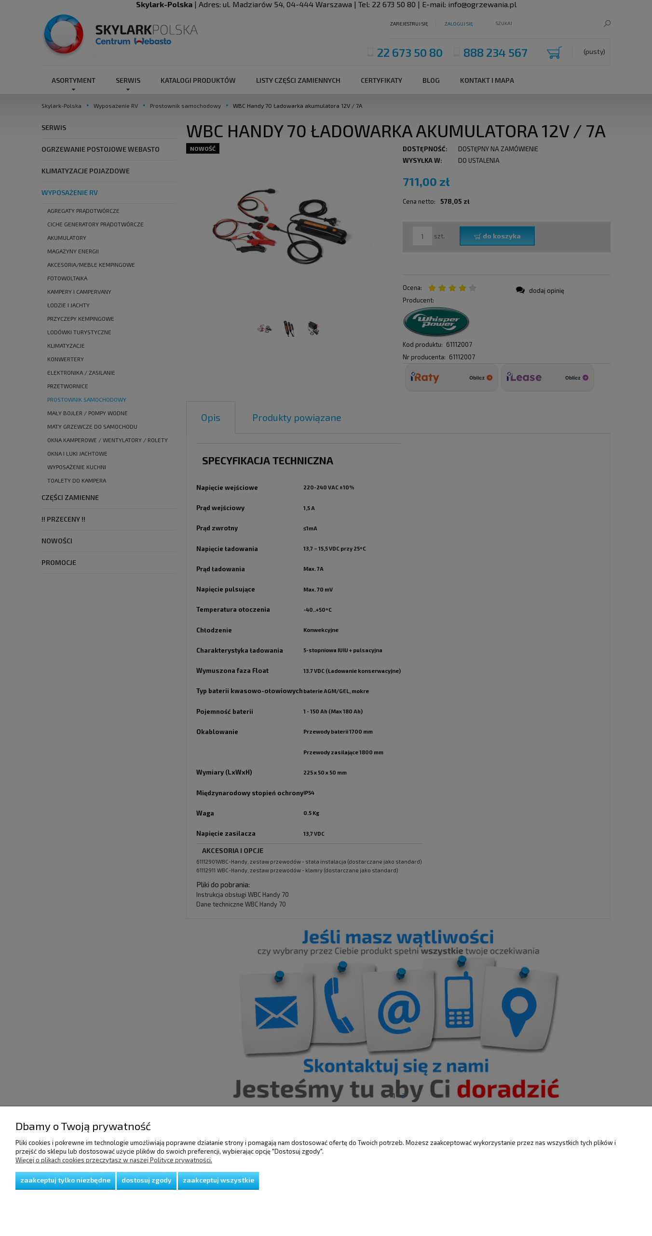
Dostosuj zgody (147, 1180)
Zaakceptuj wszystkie (218, 1180)
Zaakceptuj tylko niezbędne (65, 1180)
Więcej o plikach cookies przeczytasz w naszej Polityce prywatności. (113, 1160)
